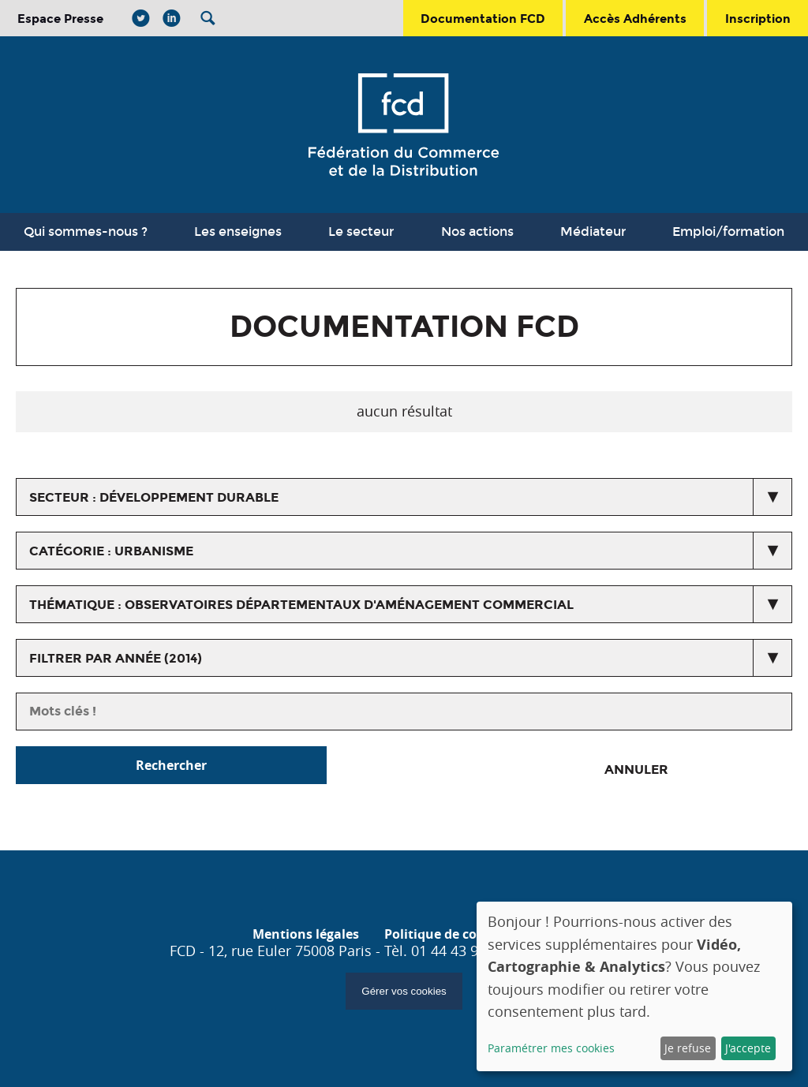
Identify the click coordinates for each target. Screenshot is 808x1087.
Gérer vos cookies (403, 991)
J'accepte (748, 1047)
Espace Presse (60, 18)
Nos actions (477, 231)
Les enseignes (238, 231)
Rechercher (171, 765)
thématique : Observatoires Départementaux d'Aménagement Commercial (301, 604)
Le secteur (361, 231)
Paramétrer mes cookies (551, 1047)
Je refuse (687, 1047)
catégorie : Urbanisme (111, 551)
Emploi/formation (728, 231)
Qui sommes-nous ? (86, 231)
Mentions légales (305, 934)
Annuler (636, 769)
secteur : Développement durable (154, 497)
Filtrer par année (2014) (115, 658)
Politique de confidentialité (470, 934)
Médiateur (593, 231)
